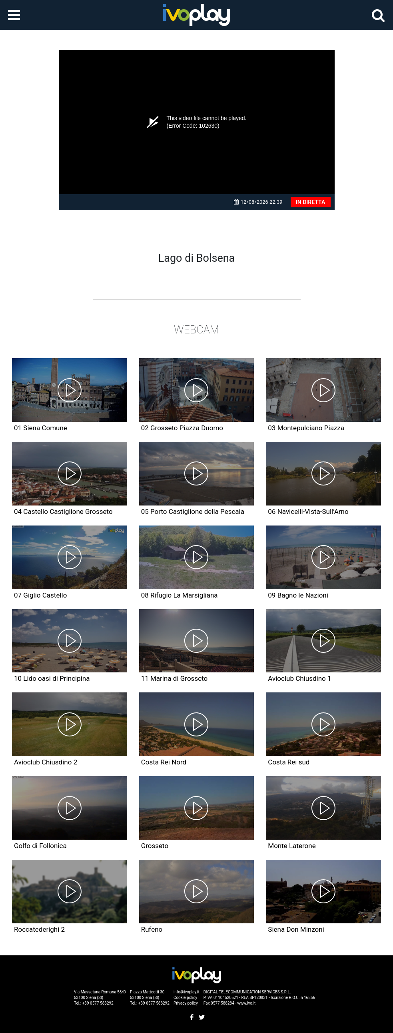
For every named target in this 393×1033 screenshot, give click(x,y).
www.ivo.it (246, 1003)
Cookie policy (185, 997)
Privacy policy (186, 1003)
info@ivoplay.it (186, 992)
